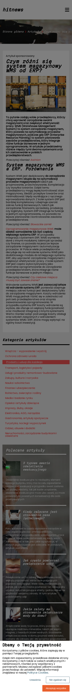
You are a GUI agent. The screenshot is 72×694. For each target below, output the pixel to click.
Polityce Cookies (37, 673)
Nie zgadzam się (57, 680)
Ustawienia (35, 680)
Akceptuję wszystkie (56, 688)
